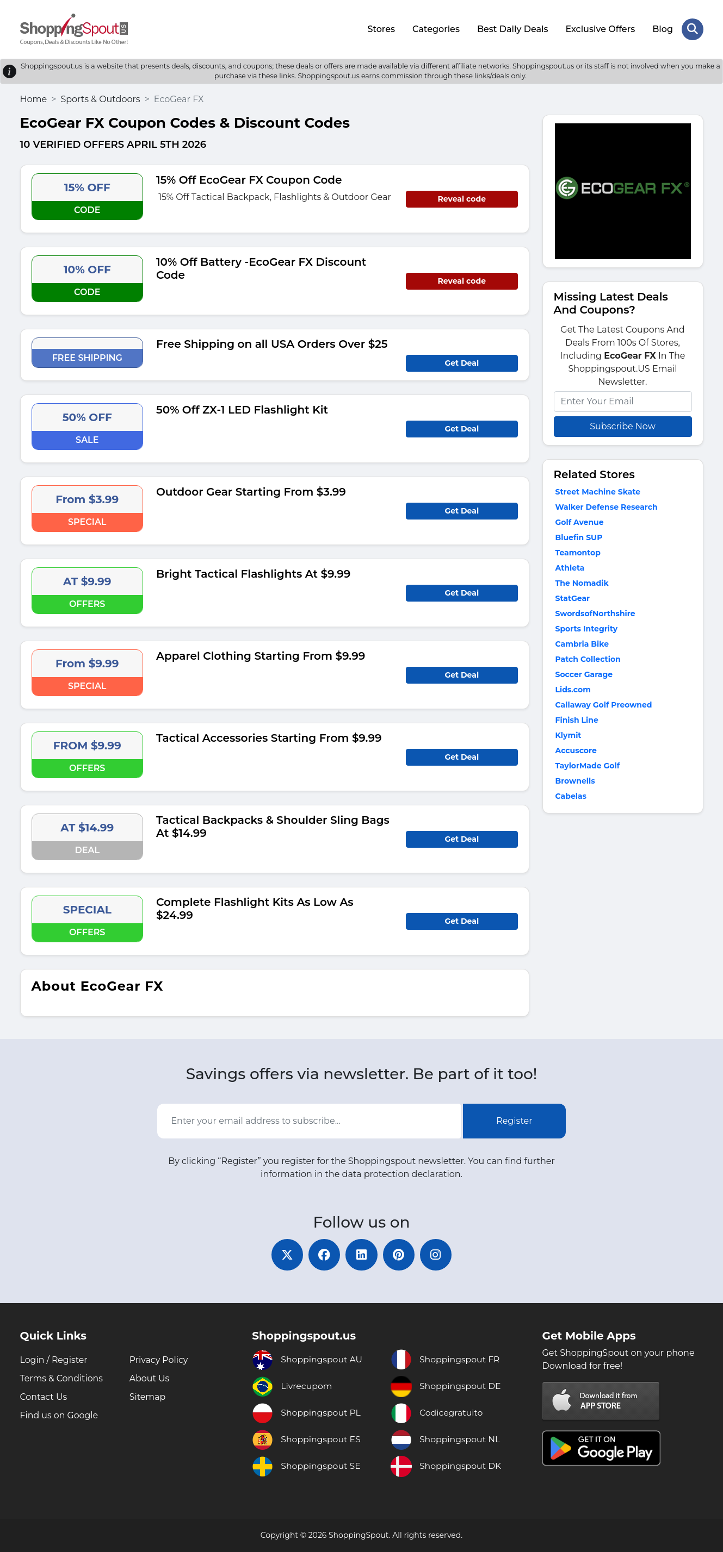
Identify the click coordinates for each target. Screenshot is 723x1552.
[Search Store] (692, 29)
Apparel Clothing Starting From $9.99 (260, 654)
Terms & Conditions (62, 1378)
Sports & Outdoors (100, 98)
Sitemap (147, 1397)
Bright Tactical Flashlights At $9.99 (253, 572)
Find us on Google (59, 1415)
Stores (381, 28)
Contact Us (44, 1397)
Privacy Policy (159, 1360)
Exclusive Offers (600, 28)
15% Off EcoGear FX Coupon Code (249, 178)
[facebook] (323, 1254)
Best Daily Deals (512, 28)
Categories (436, 28)
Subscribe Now (622, 425)
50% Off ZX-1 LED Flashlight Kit (242, 408)
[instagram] (438, 1254)
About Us (149, 1378)
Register (514, 1120)
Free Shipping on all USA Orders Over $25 (272, 342)
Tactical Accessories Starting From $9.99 (269, 736)
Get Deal (461, 362)
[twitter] (285, 1254)
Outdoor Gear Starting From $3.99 (251, 490)
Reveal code (462, 198)
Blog (662, 28)
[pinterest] (400, 1254)
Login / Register (54, 1360)
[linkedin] (361, 1254)
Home (33, 98)
